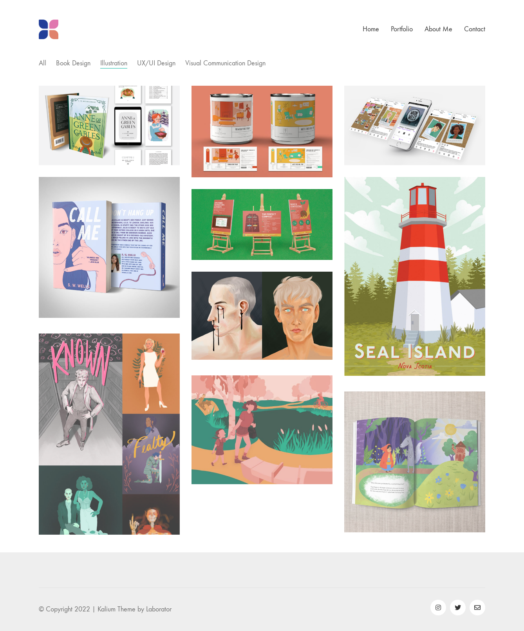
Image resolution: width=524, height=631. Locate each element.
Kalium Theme (117, 609)
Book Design (73, 63)
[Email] (477, 607)
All (42, 63)
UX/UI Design (156, 63)
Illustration (113, 63)
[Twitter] (458, 607)
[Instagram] (438, 607)
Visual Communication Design (225, 63)
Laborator (159, 609)
